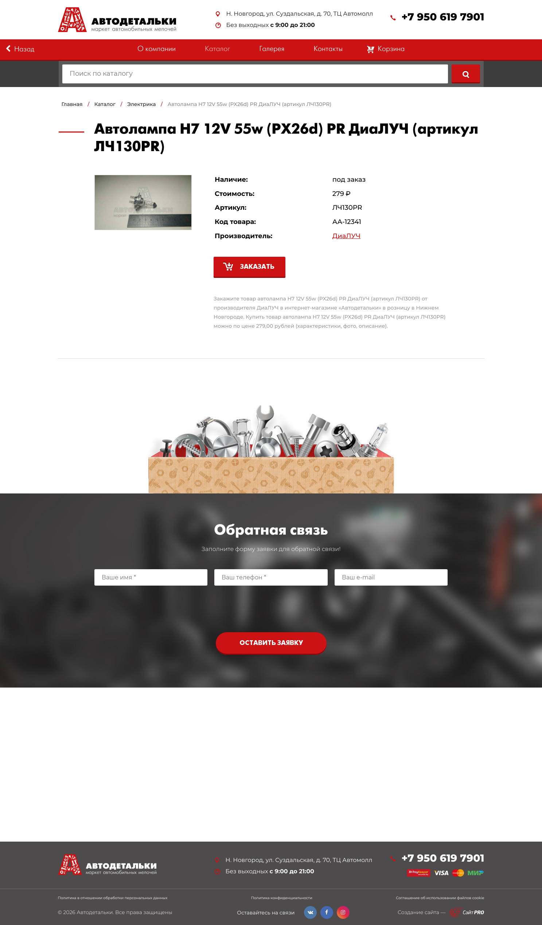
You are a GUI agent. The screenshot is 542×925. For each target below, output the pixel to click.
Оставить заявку (271, 643)
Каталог (217, 49)
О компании (156, 49)
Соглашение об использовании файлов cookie (440, 898)
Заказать (257, 267)
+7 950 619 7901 (442, 17)
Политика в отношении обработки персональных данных (113, 898)
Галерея (271, 49)
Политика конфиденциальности (281, 898)
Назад (19, 49)
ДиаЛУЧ (346, 236)
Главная (72, 104)
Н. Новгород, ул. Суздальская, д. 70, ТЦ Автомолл (299, 14)
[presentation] (271, 607)
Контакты (328, 49)
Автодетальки (95, 912)
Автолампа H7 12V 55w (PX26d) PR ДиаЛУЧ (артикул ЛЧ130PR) (249, 104)
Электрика (141, 104)
